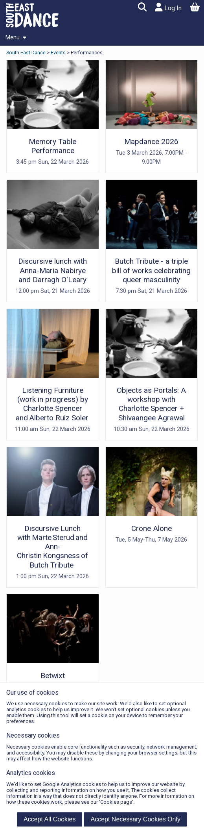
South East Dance (26, 52)
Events (58, 52)
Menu (16, 37)
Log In (168, 7)
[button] (142, 8)
